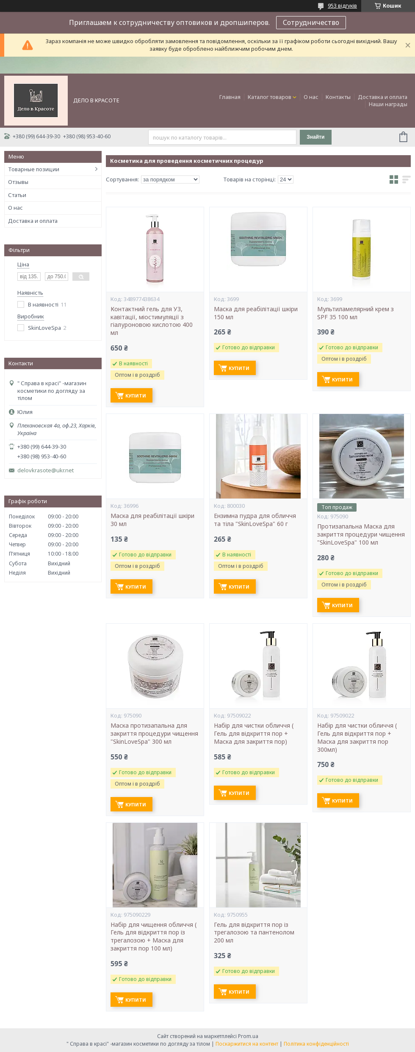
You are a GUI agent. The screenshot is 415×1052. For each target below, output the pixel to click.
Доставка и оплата (382, 97)
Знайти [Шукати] (315, 137)
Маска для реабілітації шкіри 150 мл (256, 313)
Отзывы (18, 182)
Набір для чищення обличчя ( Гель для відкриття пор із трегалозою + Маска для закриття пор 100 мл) (153, 937)
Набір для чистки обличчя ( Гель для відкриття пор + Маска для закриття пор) (253, 733)
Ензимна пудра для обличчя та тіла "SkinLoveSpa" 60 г (255, 520)
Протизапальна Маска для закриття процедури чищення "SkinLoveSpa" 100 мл (361, 534)
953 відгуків (342, 5)
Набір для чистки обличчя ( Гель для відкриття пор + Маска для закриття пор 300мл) (357, 737)
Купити (135, 395)
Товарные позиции (33, 169)
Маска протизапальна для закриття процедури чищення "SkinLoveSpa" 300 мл (154, 733)
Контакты (338, 97)
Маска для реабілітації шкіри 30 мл (152, 520)
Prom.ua (248, 1036)
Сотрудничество (311, 22)
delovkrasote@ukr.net (45, 470)
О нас (311, 97)
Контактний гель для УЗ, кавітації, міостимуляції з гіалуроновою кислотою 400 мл (152, 321)
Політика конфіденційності (316, 1043)
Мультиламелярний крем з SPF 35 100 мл (355, 313)
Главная (230, 97)
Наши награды (388, 104)
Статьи (17, 195)
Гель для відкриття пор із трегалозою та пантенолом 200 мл (254, 933)
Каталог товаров (269, 97)
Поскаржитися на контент (247, 1043)
